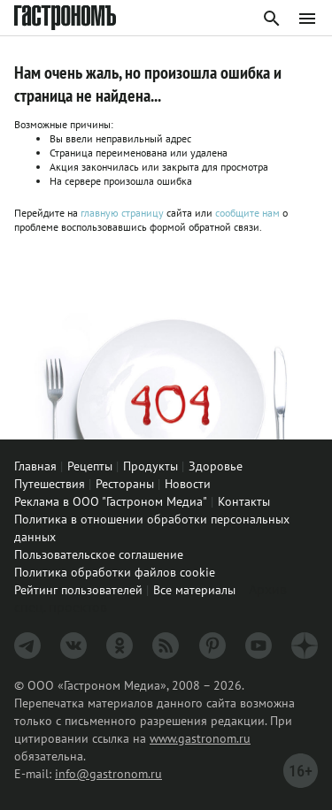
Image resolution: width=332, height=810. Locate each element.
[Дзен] (304, 645)
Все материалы (194, 590)
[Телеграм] (27, 645)
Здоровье (216, 466)
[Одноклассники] (119, 645)
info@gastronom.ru (108, 774)
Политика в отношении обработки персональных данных (152, 528)
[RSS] (165, 645)
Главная (35, 466)
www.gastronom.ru (200, 738)
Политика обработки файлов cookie (114, 572)
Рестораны (125, 484)
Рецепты (89, 466)
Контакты (244, 501)
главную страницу (122, 212)
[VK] (73, 645)
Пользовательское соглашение (98, 554)
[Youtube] (258, 645)
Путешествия (49, 484)
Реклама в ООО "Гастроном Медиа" (110, 501)
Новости (188, 484)
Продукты (150, 466)
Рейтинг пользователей (78, 590)
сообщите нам (248, 212)
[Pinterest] (212, 645)
